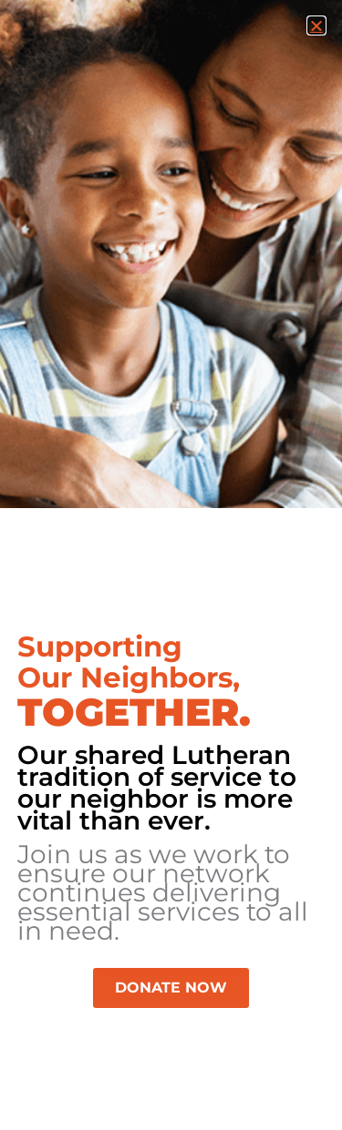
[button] (316, 25)
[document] (171, 565)
